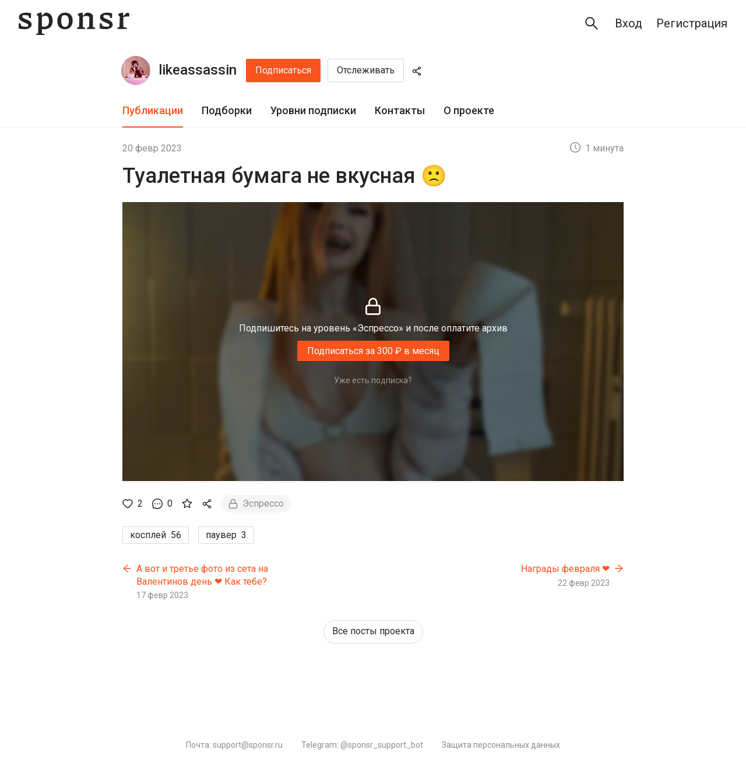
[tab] (152, 111)
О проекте (469, 110)
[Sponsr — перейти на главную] (74, 23)
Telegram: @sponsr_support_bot (362, 745)
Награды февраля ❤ (565, 568)
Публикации (152, 110)
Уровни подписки (313, 110)
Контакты (400, 110)
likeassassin (198, 70)
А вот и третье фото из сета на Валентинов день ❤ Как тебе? (202, 575)
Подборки (227, 110)
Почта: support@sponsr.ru (234, 745)
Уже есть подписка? (373, 380)
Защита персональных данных (501, 745)
